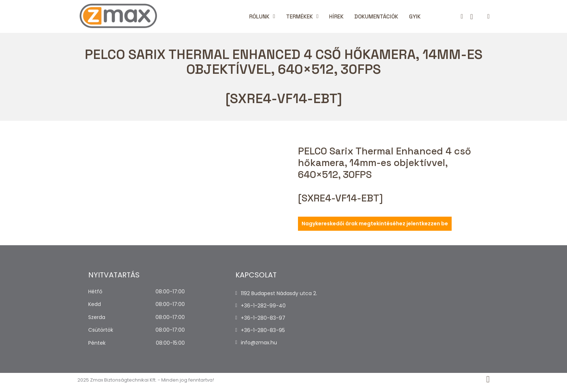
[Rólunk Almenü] (274, 16)
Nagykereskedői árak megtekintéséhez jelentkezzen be (375, 223)
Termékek (299, 16)
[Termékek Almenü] (317, 16)
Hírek (336, 16)
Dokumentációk (376, 16)
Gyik (415, 16)
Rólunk (259, 16)
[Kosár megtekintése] (471, 16)
